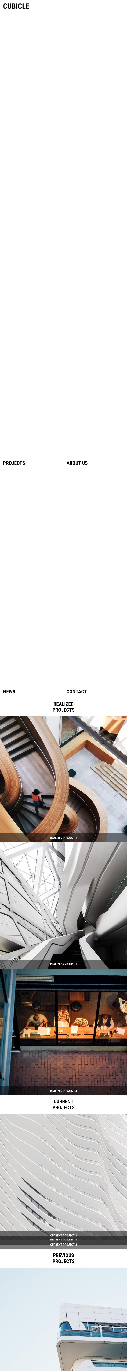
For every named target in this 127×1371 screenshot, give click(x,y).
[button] (63, 779)
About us (77, 463)
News (9, 692)
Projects (14, 463)
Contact (77, 692)
